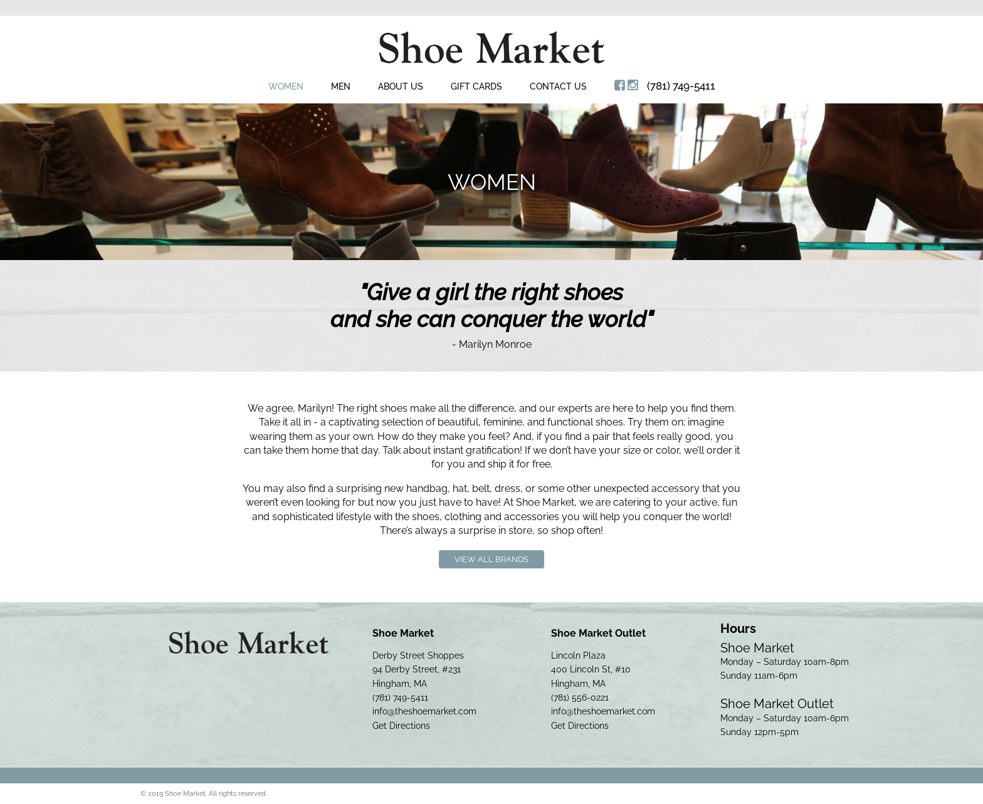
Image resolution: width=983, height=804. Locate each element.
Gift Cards (476, 86)
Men (340, 86)
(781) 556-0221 (580, 697)
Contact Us (558, 86)
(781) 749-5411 (681, 86)
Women (285, 86)
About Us (400, 86)
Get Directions (401, 726)
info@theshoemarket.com (424, 711)
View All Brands (491, 559)
